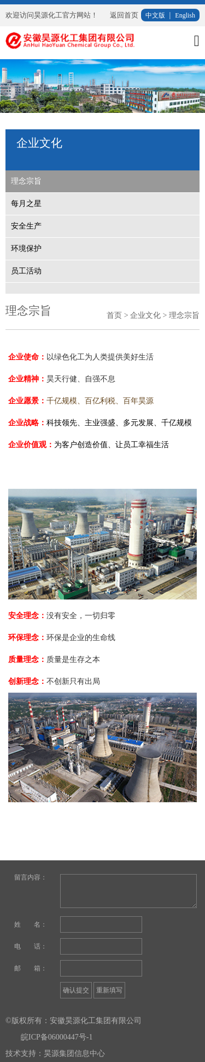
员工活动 (26, 271)
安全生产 (26, 226)
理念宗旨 (26, 181)
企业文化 (145, 315)
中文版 (155, 15)
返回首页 (124, 15)
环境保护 (26, 248)
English (185, 15)
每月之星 (26, 203)
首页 (114, 315)
